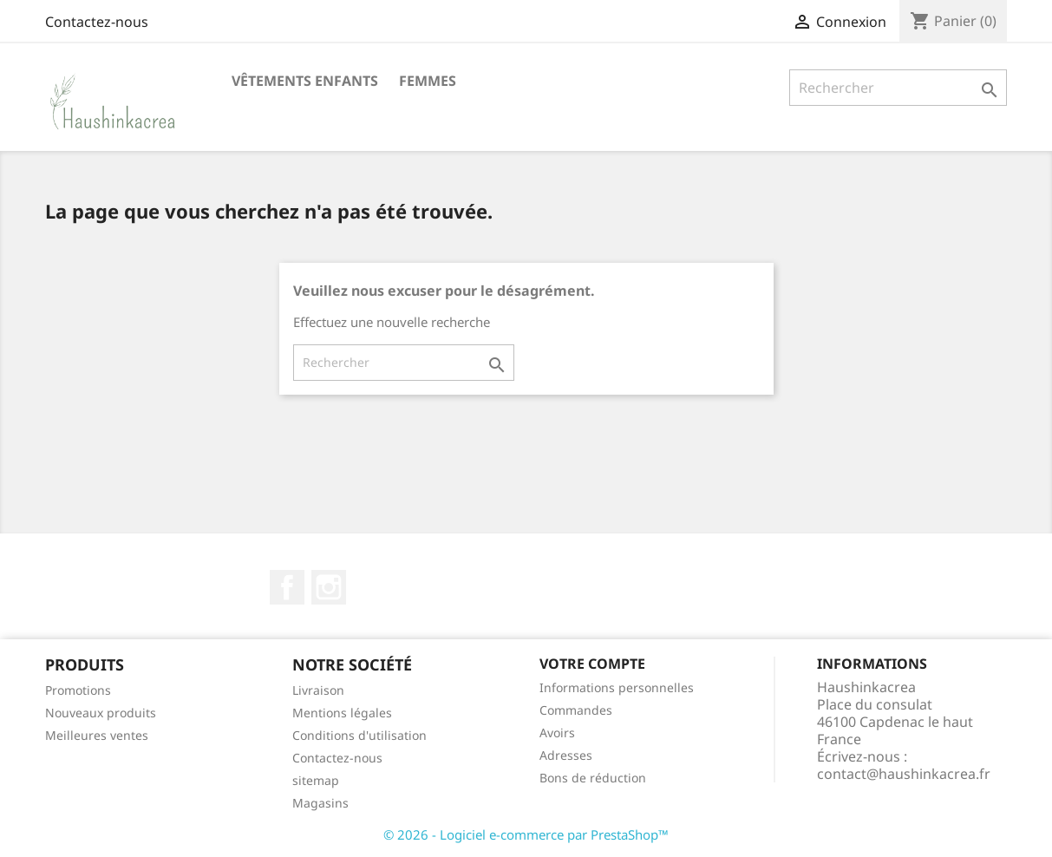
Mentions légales (342, 712)
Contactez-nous (96, 21)
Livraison (318, 690)
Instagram (328, 587)
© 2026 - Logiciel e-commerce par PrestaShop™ (526, 834)
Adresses (565, 755)
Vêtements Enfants (305, 80)
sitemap (315, 780)
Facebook (287, 587)
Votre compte (592, 663)
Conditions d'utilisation (359, 735)
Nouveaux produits (100, 712)
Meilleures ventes (96, 735)
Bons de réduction (592, 777)
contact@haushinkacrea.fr (903, 773)
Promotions (78, 690)
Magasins (320, 803)
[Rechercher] (898, 87)
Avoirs (557, 732)
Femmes (427, 80)
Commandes (575, 710)
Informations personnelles (616, 687)
